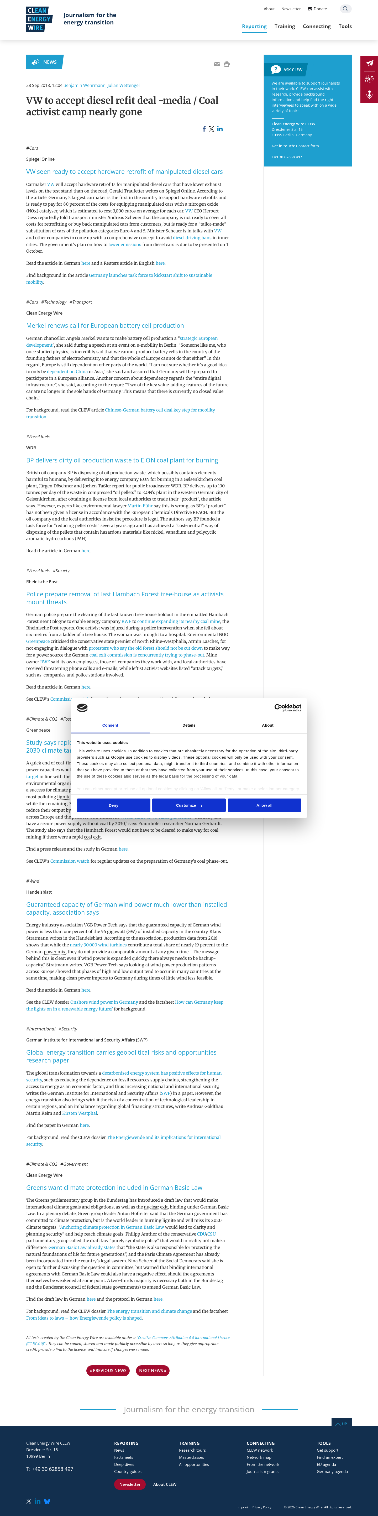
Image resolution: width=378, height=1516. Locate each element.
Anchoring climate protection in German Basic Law (112, 1227)
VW (51, 184)
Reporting (254, 26)
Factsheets (123, 1457)
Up (344, 1423)
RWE (126, 621)
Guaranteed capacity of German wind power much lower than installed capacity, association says (126, 908)
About (269, 8)
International (42, 1029)
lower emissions (124, 244)
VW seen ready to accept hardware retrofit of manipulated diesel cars (124, 172)
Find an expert (330, 1457)
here (85, 263)
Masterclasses (191, 1457)
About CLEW (164, 1484)
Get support (327, 1450)
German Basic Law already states (82, 1247)
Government (75, 1164)
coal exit (92, 837)
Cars (33, 148)
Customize (189, 805)
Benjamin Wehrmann (85, 85)
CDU (201, 1234)
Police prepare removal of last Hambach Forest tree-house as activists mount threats (125, 598)
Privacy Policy (261, 1507)
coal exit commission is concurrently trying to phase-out (147, 655)
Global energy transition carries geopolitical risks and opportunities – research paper (123, 1056)
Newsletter (291, 8)
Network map (259, 1457)
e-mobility (147, 345)
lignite (63, 796)
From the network (263, 1464)
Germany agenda (332, 1471)
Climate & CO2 (43, 719)
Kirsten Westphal (79, 1113)
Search (346, 8)
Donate (320, 8)
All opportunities (194, 1464)
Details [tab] (189, 725)
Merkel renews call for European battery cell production (105, 325)
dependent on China (67, 371)
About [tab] (268, 725)
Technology (55, 302)
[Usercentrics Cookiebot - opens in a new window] (278, 708)
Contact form (307, 145)
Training (285, 26)
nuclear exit (156, 1207)
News (50, 62)
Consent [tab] (110, 725)
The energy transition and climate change (149, 1311)
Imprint (243, 1507)
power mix (55, 951)
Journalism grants (263, 1471)
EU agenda (326, 1464)
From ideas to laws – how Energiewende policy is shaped (84, 1318)
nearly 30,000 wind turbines (98, 944)
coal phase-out (212, 861)
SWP (141, 1040)
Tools (345, 26)
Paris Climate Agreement (170, 1254)
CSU (211, 1234)
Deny (113, 805)
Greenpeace (38, 641)
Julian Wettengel (124, 85)
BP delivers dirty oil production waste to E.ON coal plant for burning (122, 460)
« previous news (108, 1370)
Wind (34, 881)
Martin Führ (140, 505)
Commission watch (70, 699)
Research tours (192, 1450)
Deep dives (124, 1464)
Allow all (264, 805)
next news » (152, 1370)
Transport (82, 302)
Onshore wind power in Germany (104, 1002)
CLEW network (260, 1450)
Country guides (127, 1471)
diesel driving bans (192, 237)
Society (63, 570)
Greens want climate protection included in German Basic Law (114, 1188)
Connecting (317, 26)
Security (69, 1029)
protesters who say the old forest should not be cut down (146, 648)
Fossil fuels (39, 437)
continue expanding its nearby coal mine (178, 621)
